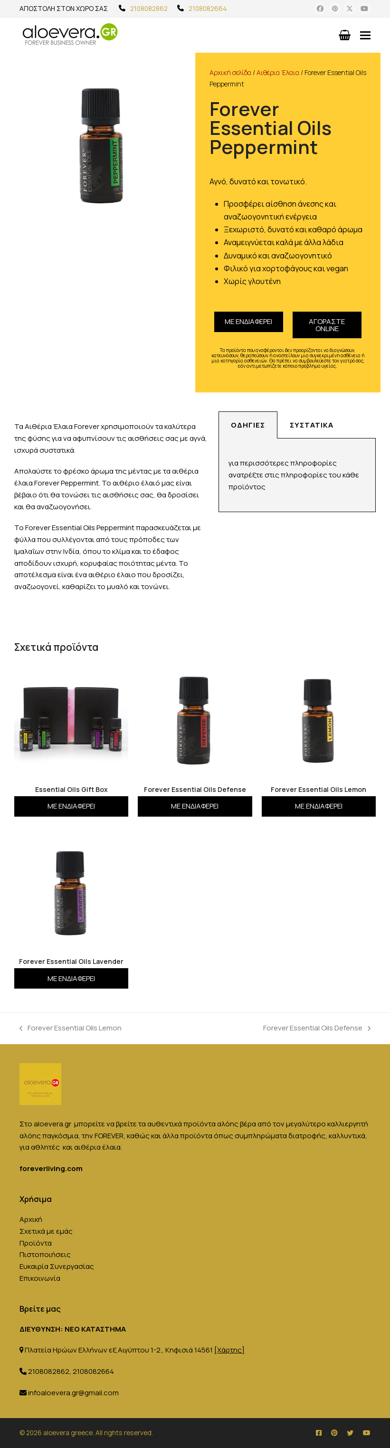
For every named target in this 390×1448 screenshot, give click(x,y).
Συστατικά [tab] (311, 425)
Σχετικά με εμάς (46, 1231)
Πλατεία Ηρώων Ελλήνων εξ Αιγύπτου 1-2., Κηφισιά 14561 (135, 1350)
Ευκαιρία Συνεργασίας (56, 1266)
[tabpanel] (297, 475)
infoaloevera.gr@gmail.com (73, 1393)
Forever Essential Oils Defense (317, 1027)
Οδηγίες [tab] (248, 425)
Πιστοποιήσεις (45, 1254)
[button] (365, 35)
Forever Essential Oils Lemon (70, 1027)
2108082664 (208, 8)
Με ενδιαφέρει (248, 321)
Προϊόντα (35, 1243)
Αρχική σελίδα (230, 72)
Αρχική (30, 1219)
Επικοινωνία (39, 1278)
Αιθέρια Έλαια (278, 72)
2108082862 (149, 8)
